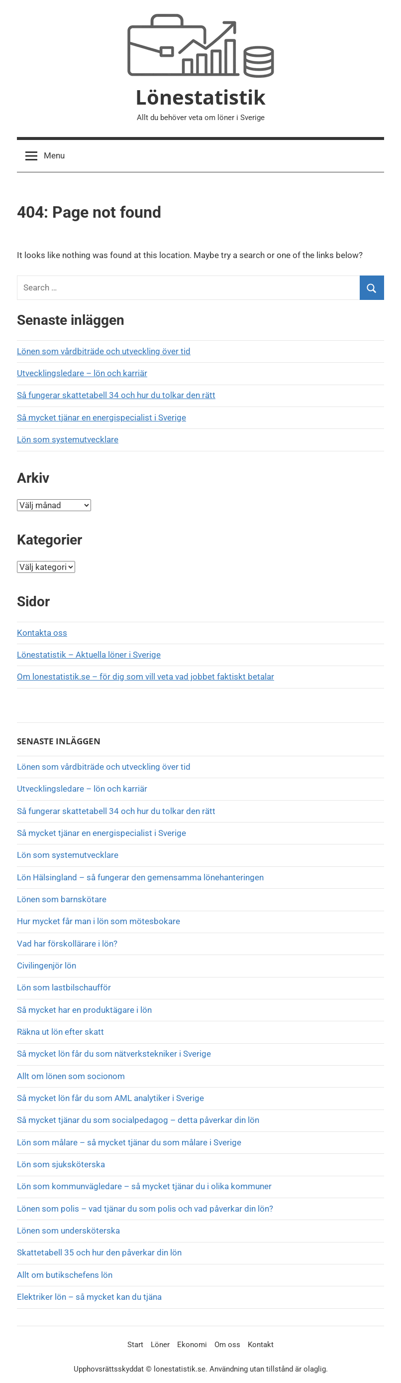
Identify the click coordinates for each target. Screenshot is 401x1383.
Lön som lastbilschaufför (64, 987)
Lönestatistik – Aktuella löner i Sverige (89, 655)
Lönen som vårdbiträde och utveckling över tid (104, 351)
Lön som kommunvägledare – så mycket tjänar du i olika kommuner (144, 1186)
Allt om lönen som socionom (71, 1076)
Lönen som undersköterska (69, 1231)
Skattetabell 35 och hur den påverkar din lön (99, 1252)
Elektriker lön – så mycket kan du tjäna (89, 1297)
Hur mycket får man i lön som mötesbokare (98, 921)
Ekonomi (192, 1344)
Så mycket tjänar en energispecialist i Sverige (101, 417)
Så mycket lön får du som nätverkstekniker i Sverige (114, 1054)
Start (135, 1344)
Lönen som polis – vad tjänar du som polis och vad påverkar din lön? (145, 1209)
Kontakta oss (42, 633)
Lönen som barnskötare (61, 899)
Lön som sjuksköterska (61, 1164)
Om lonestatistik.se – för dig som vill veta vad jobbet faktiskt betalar (145, 677)
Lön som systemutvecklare (67, 439)
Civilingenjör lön (46, 965)
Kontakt (261, 1344)
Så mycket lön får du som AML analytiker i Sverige (110, 1098)
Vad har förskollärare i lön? (67, 944)
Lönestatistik (200, 97)
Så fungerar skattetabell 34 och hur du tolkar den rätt (116, 395)
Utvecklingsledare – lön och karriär (82, 373)
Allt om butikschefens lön (64, 1275)
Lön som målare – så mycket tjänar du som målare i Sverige (129, 1142)
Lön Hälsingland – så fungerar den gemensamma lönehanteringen (140, 877)
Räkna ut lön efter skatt (60, 1032)
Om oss (227, 1344)
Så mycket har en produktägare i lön (84, 1010)
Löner (160, 1344)
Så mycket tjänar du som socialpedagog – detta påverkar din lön (138, 1120)
